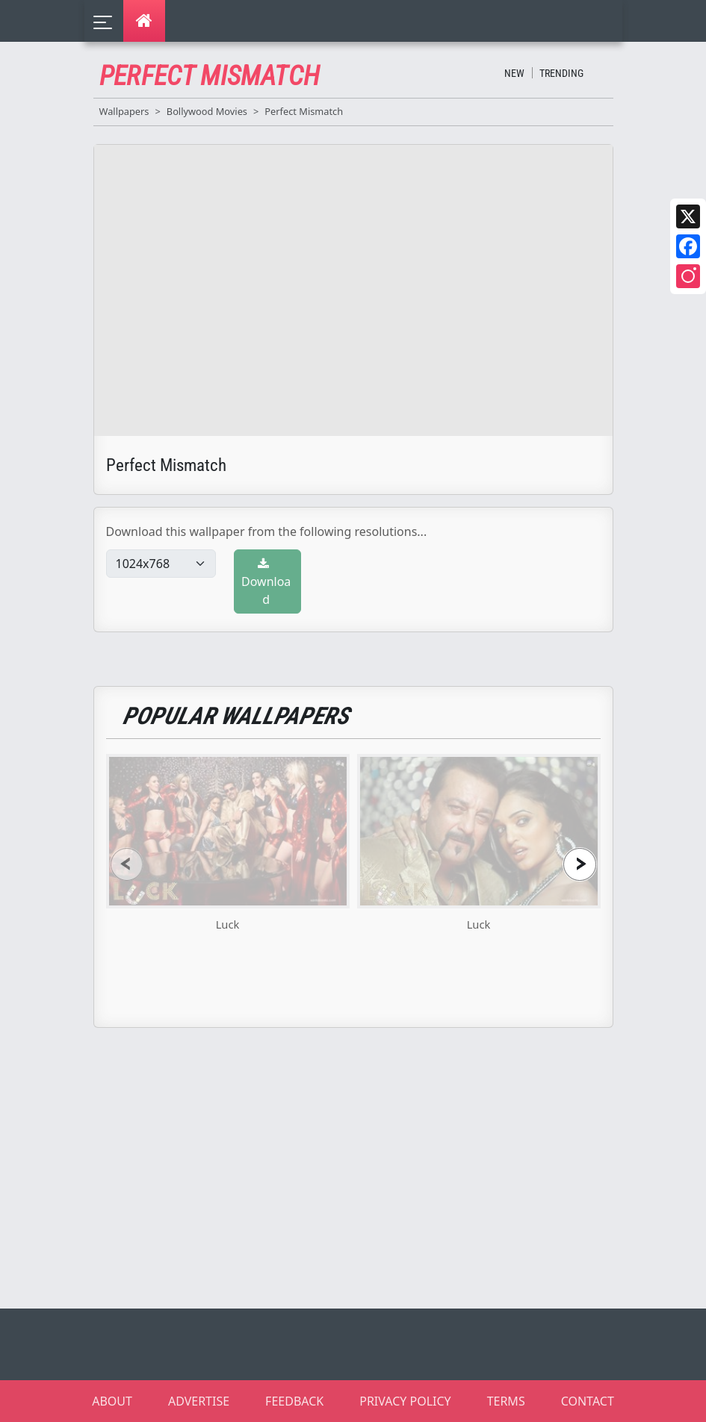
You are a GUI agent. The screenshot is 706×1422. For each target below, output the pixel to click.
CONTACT (587, 1401)
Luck (228, 924)
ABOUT (112, 1401)
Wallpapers (124, 111)
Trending (561, 73)
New (514, 73)
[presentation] (127, 864)
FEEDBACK (294, 1401)
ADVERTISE (198, 1401)
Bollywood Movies (207, 111)
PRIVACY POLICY (404, 1401)
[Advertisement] (362, 1168)
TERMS (506, 1401)
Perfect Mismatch (303, 111)
